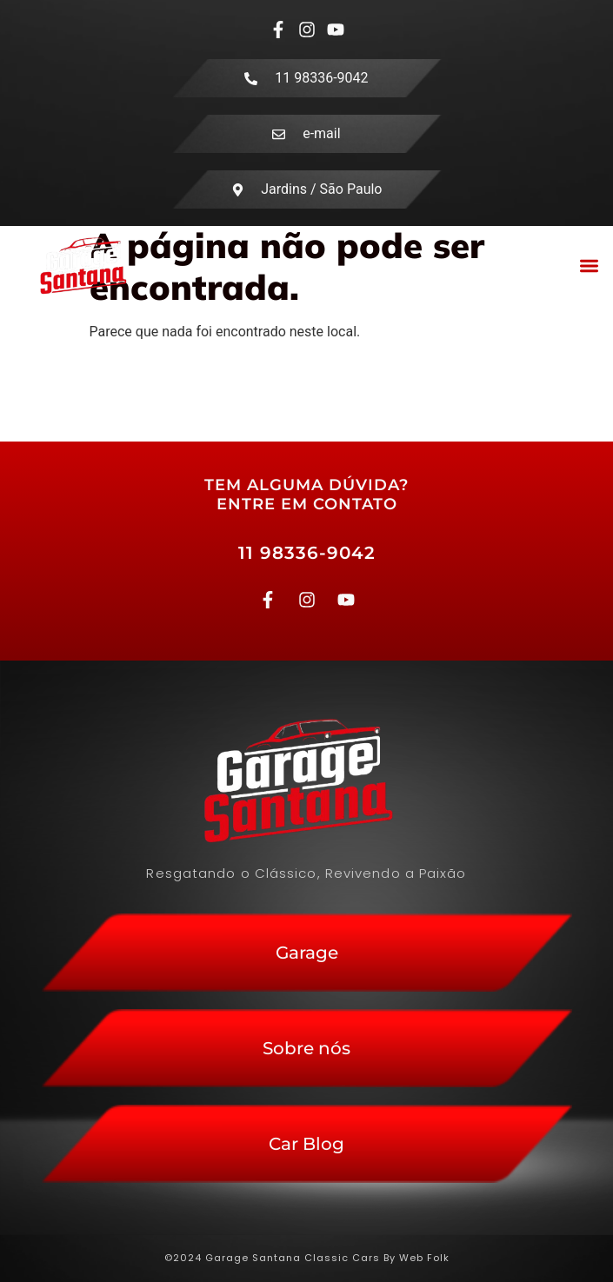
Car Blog (306, 1143)
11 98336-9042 (307, 552)
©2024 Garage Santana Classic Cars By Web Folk (307, 1258)
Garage (307, 952)
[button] (590, 265)
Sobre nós (306, 1048)
